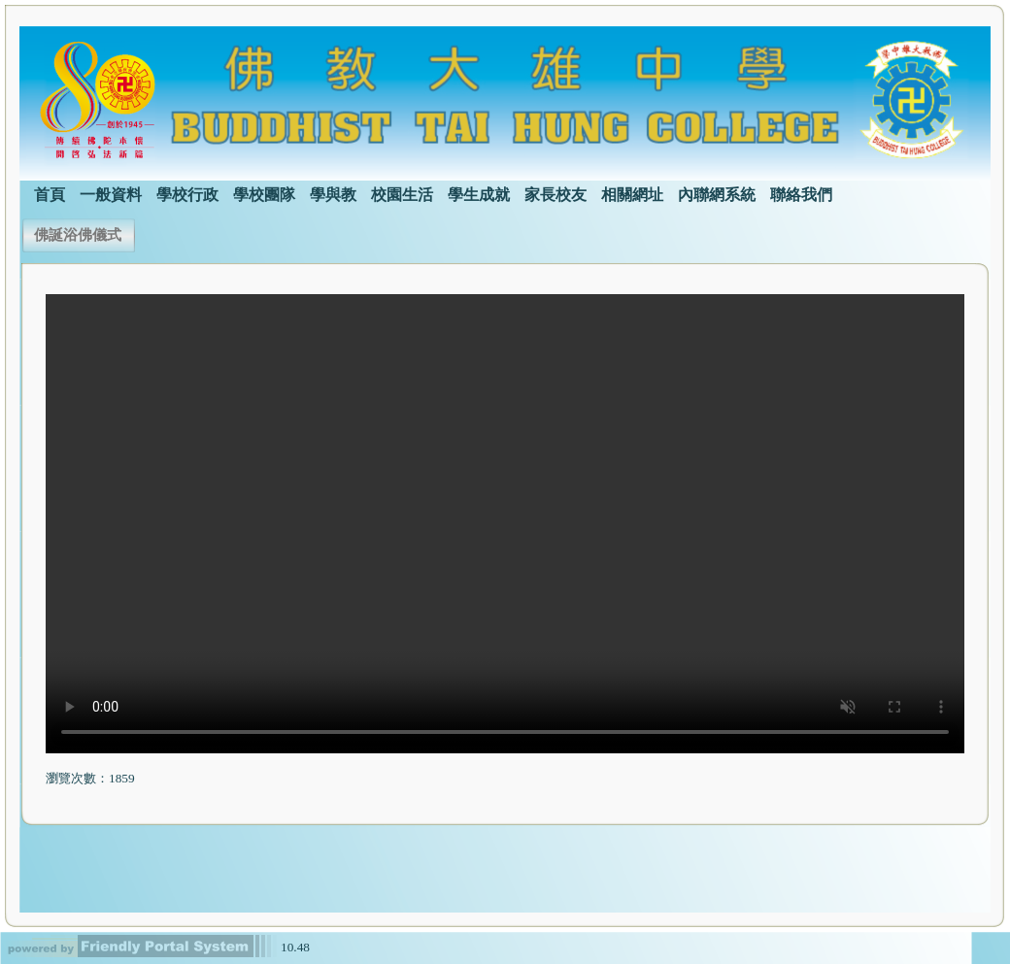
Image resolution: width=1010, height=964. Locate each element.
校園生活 (402, 194)
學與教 (333, 194)
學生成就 (479, 194)
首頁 (49, 194)
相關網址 (632, 194)
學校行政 (187, 194)
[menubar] (425, 193)
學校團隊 (264, 194)
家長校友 (555, 194)
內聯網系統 (717, 194)
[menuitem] (49, 193)
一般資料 (111, 194)
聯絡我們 (801, 194)
